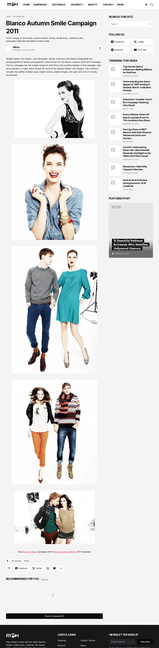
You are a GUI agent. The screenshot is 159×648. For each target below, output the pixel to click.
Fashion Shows (87, 640)
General (61, 645)
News (83, 645)
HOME (26, 4)
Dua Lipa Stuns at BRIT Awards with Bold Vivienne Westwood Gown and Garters (137, 133)
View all (44, 579)
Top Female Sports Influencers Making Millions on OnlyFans (137, 69)
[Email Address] (122, 641)
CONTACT (108, 4)
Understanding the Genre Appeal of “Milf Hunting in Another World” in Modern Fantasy (137, 86)
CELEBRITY (77, 4)
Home (8, 16)
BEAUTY (92, 4)
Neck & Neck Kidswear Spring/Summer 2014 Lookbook (135, 183)
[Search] (150, 4)
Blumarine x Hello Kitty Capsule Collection (135, 168)
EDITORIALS (58, 4)
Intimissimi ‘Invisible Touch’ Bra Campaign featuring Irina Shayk (137, 102)
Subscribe (145, 641)
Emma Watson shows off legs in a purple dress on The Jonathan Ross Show (136, 117)
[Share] (100, 48)
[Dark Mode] (144, 4)
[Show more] (61, 568)
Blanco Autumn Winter (65, 552)
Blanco (26, 561)
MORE (120, 4)
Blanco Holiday (29, 552)
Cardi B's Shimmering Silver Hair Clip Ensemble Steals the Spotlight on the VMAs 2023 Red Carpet (137, 151)
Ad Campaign (19, 16)
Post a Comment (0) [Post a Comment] (54, 616)
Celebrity (62, 640)
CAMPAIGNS (40, 4)
